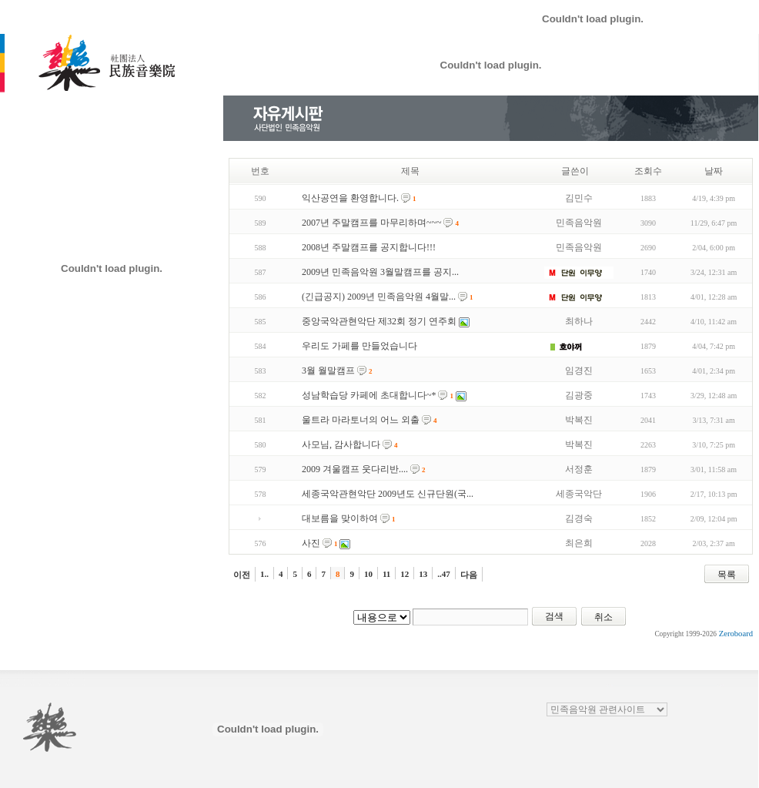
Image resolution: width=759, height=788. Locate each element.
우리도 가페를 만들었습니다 (359, 345)
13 (423, 573)
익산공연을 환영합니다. (350, 198)
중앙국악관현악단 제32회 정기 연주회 (379, 321)
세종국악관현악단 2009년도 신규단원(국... (387, 493)
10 (368, 573)
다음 (468, 574)
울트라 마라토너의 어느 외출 (361, 419)
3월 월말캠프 (328, 370)
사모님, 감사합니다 (341, 444)
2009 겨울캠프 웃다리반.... (355, 469)
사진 (311, 543)
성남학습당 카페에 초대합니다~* (369, 395)
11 (386, 573)
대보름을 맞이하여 (340, 518)
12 (404, 573)
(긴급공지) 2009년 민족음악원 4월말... (379, 296)
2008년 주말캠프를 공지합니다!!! (369, 247)
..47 (443, 573)
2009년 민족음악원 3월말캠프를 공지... (380, 272)
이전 (241, 574)
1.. (264, 573)
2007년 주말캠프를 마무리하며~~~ (371, 222)
